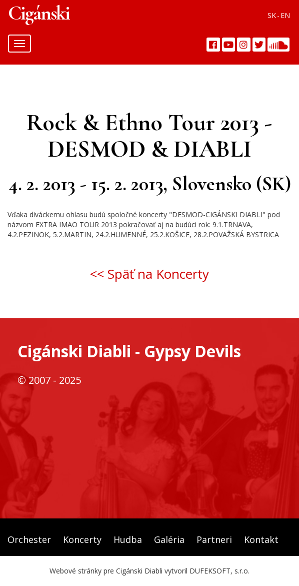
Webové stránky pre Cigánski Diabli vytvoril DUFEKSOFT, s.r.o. (150, 570)
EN (285, 15)
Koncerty (82, 539)
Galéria (169, 539)
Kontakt (261, 539)
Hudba (128, 539)
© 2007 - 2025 (49, 380)
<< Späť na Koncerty (149, 274)
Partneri (214, 539)
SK (272, 15)
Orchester (29, 539)
